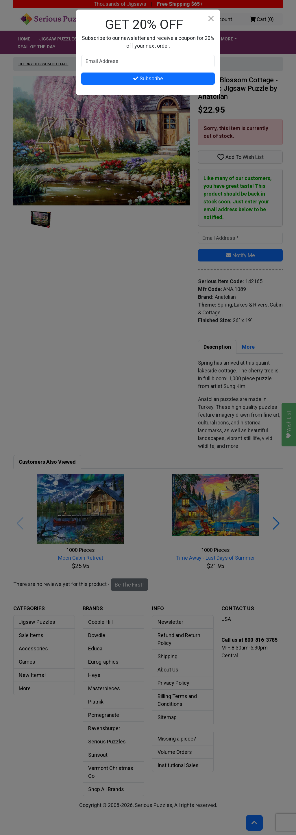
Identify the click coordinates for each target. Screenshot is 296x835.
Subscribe (148, 78)
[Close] (211, 19)
